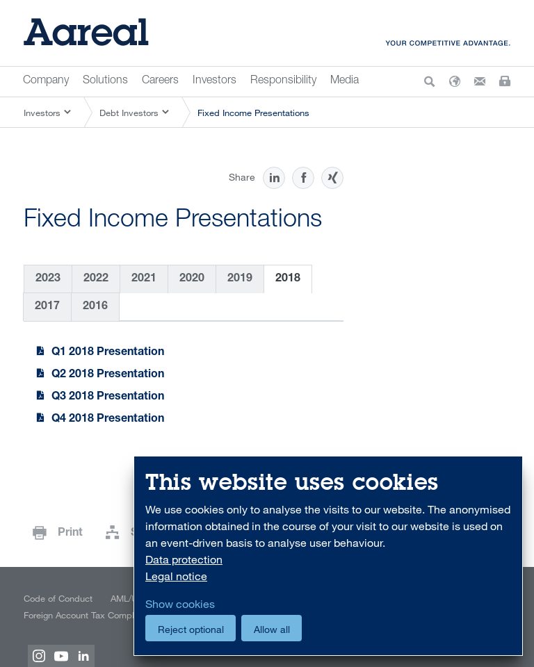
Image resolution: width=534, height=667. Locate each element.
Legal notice (176, 576)
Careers (160, 81)
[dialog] (328, 556)
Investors (214, 81)
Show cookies (180, 604)
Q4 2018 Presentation (107, 419)
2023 (47, 279)
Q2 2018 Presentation (107, 375)
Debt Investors (129, 112)
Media (344, 81)
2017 (47, 307)
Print (70, 533)
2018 (287, 279)
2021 (143, 279)
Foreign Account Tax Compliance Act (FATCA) (114, 614)
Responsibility (283, 81)
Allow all (272, 629)
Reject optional (191, 629)
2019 (239, 279)
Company (46, 81)
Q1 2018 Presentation (107, 353)
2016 (95, 307)
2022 (95, 279)
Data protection (183, 559)
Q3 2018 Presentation (107, 397)
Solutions (105, 81)
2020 (191, 279)
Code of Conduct (58, 598)
